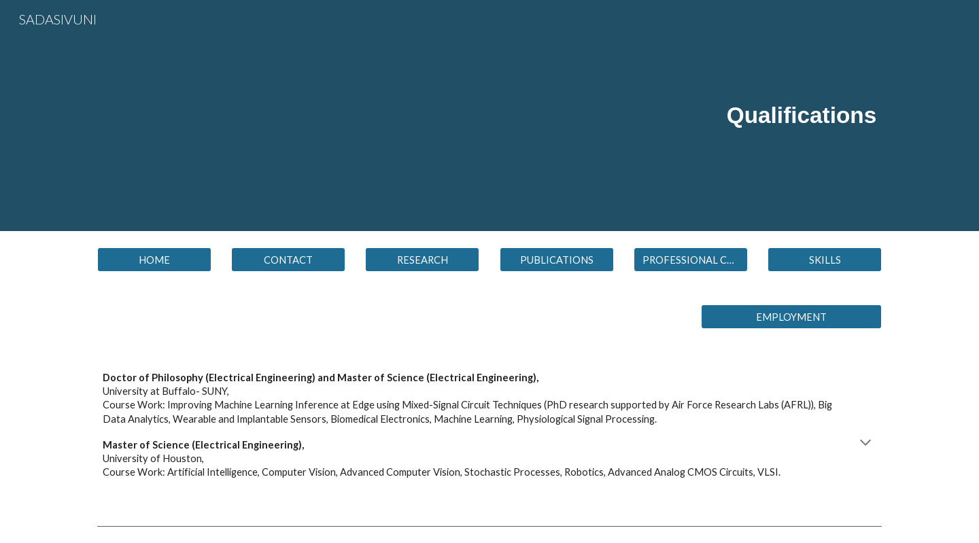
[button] (691, 259)
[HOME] (154, 259)
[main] (623, 115)
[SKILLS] (824, 259)
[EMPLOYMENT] (791, 316)
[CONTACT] (288, 259)
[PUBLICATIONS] (556, 259)
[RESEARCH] (422, 259)
